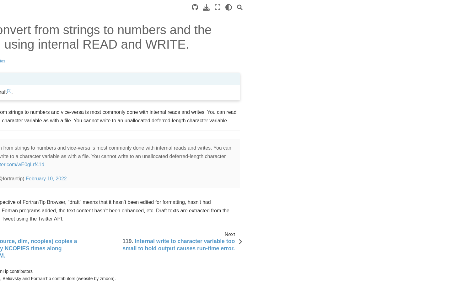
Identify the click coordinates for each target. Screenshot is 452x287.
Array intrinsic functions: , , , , (50, 127)
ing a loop (41, 73)
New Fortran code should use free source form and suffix (49, 226)
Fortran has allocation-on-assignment (46, 208)
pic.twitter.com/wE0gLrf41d (159, 164)
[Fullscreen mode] (362, 7)
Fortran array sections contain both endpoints (50, 148)
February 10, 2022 (190, 178)
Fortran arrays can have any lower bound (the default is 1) (48, 166)
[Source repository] (339, 7)
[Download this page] (351, 7)
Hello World (31, 42)
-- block (50, 240)
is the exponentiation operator (45, 96)
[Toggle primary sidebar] (104, 7)
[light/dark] (373, 7)
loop (29, 63)
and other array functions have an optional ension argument (51, 187)
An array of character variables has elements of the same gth (50, 263)
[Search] (384, 7)
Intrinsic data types (39, 52)
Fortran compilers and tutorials (50, 82)
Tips (14, 32)
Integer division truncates (45, 109)
